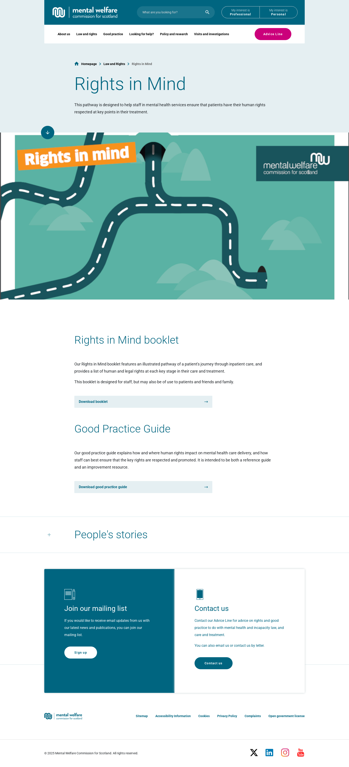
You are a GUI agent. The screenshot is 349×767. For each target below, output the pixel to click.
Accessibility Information (173, 716)
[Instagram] (285, 751)
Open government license (286, 716)
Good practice (113, 39)
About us (64, 39)
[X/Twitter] (254, 751)
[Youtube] (301, 751)
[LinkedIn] (270, 751)
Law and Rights (114, 64)
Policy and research (174, 39)
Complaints (253, 716)
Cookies (204, 716)
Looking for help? (141, 39)
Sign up (80, 652)
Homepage (89, 64)
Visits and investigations (211, 39)
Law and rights (86, 39)
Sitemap (142, 716)
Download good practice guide (103, 487)
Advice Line (273, 39)
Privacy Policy (227, 716)
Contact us (214, 663)
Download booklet (93, 402)
